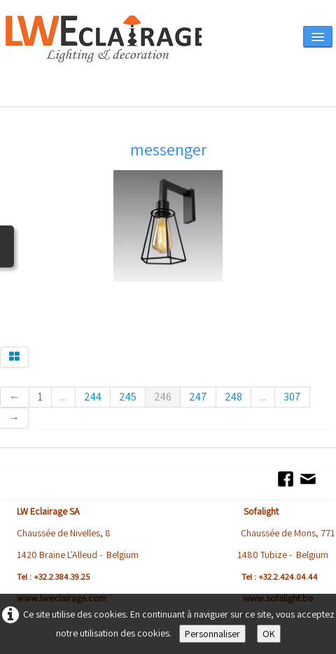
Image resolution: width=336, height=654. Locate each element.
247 (198, 396)
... (63, 396)
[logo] (104, 57)
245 (127, 396)
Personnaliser (212, 633)
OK (268, 633)
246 (163, 396)
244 (93, 396)
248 (233, 396)
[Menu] (317, 37)
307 (292, 396)
